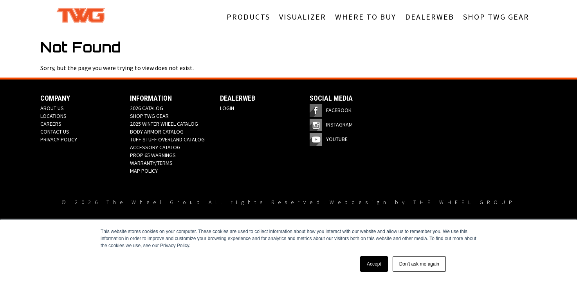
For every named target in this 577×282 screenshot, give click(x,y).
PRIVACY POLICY (58, 139)
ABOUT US (52, 108)
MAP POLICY (144, 170)
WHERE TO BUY (365, 17)
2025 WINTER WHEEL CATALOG (164, 123)
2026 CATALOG (146, 108)
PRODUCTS (248, 17)
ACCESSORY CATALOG (155, 147)
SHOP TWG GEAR (496, 17)
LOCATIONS (53, 115)
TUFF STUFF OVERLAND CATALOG (167, 139)
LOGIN (227, 108)
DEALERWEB (429, 17)
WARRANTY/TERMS (151, 162)
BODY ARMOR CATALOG (157, 131)
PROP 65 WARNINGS (153, 155)
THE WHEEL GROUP (464, 202)
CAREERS (50, 123)
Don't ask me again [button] (419, 264)
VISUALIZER (302, 17)
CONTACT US (54, 131)
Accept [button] (374, 264)
